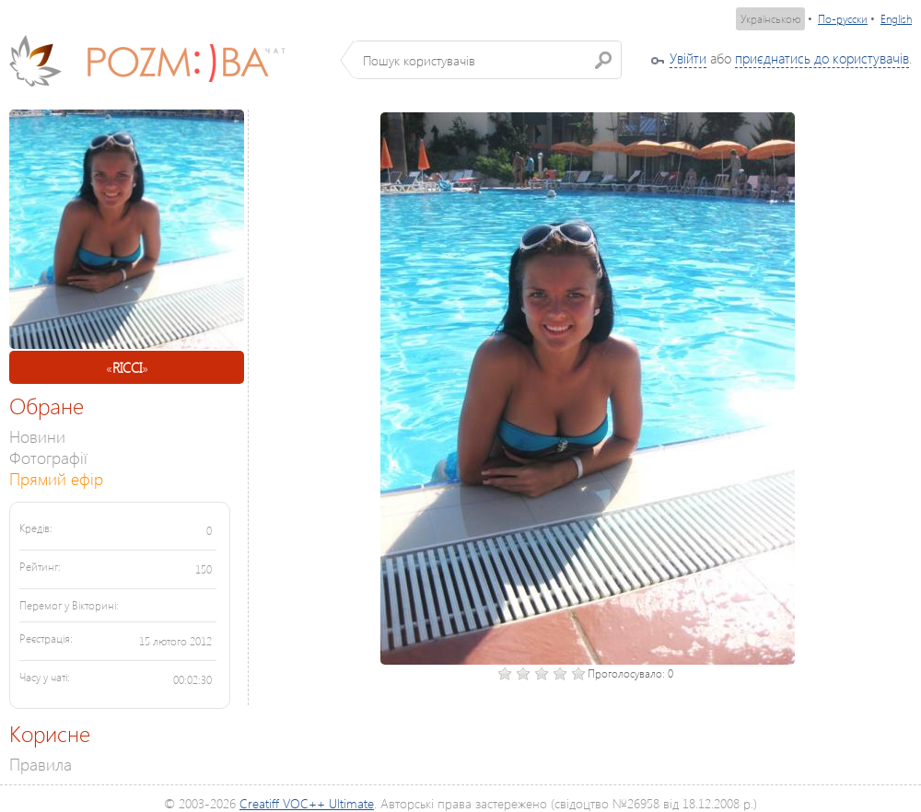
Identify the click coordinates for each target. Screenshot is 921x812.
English (896, 19)
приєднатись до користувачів (822, 58)
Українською (770, 19)
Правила (40, 763)
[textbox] (488, 60)
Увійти (688, 58)
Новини (37, 435)
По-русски (843, 19)
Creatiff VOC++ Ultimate (306, 803)
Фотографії (48, 457)
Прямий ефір (56, 478)
